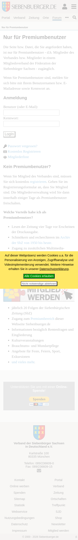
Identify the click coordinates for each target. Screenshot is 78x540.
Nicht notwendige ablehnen (39, 283)
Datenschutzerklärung (54, 269)
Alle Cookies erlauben (39, 276)
